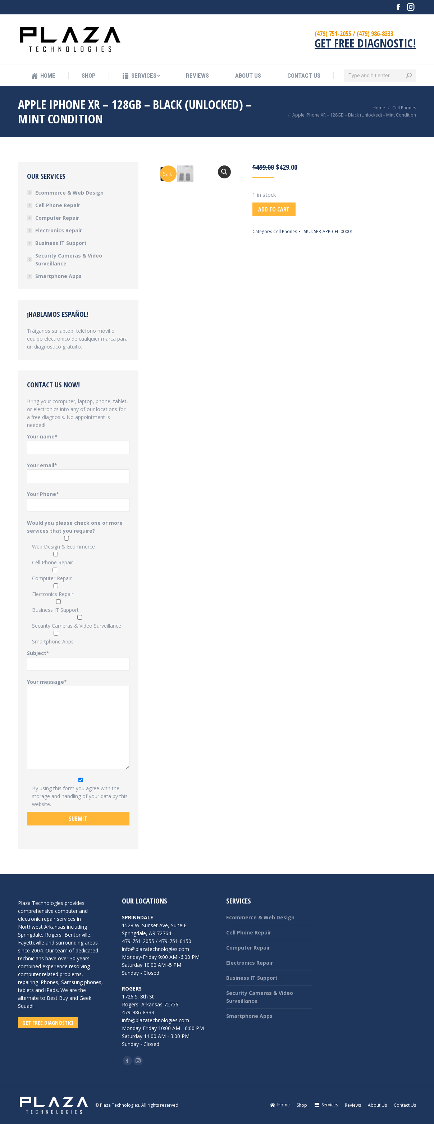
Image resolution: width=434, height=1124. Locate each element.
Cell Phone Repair (57, 205)
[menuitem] (43, 75)
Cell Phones (285, 231)
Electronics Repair (58, 230)
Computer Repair (57, 217)
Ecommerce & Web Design (69, 192)
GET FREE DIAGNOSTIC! (365, 43)
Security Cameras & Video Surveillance (68, 259)
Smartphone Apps (58, 276)
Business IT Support (61, 243)
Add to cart (273, 209)
